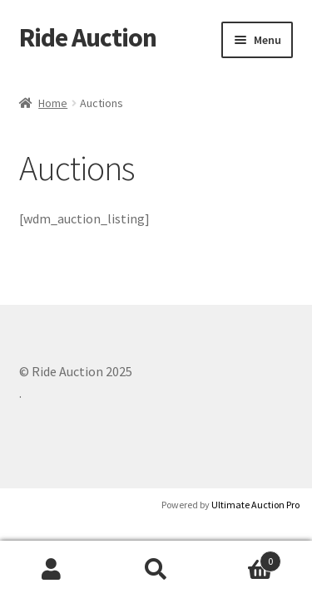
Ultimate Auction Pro (255, 504)
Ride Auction (87, 37)
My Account (52, 570)
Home (52, 103)
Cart (244, 557)
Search (156, 570)
